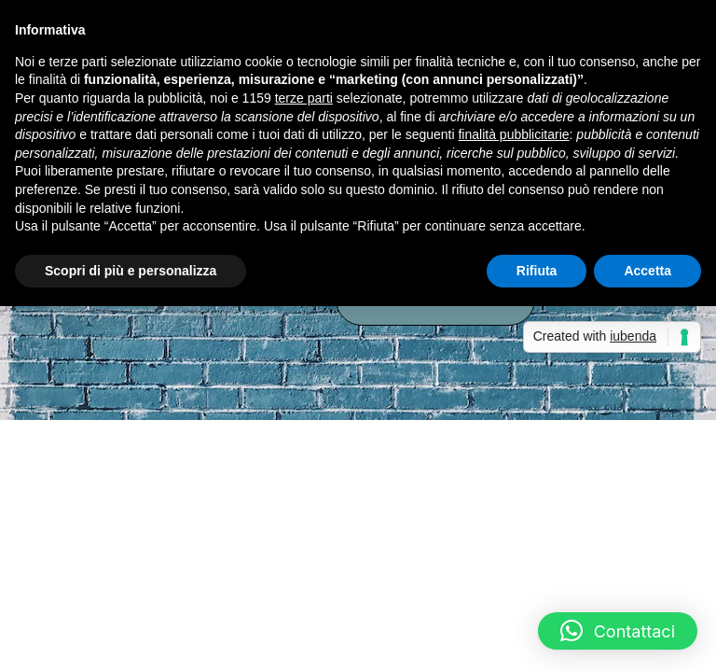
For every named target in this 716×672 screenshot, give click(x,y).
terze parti (304, 98)
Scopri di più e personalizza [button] (130, 270)
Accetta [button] (647, 270)
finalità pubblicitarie (513, 134)
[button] (617, 631)
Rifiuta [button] (537, 270)
